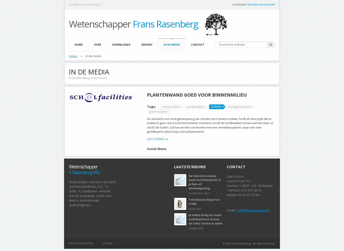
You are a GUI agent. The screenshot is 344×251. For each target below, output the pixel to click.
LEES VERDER (157, 139)
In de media (171, 45)
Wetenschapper (133, 24)
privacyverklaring (81, 243)
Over (97, 45)
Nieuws (147, 45)
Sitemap (107, 243)
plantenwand (158, 111)
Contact (197, 45)
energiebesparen (240, 107)
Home (79, 45)
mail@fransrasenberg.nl (84, 4)
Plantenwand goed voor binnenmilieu (197, 95)
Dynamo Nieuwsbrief (261, 4)
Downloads (121, 45)
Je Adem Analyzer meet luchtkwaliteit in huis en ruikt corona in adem (205, 219)
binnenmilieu (171, 107)
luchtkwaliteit (195, 107)
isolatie (216, 107)
